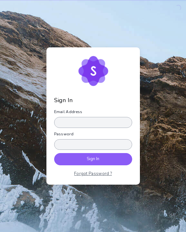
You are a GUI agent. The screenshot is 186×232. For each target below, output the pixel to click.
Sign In (93, 159)
